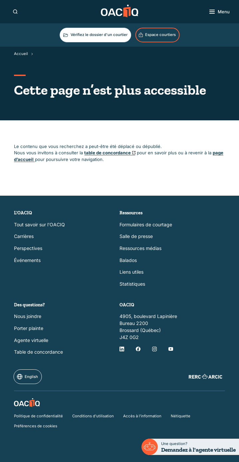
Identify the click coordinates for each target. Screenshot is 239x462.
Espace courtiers (157, 35)
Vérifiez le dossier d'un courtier (94, 35)
